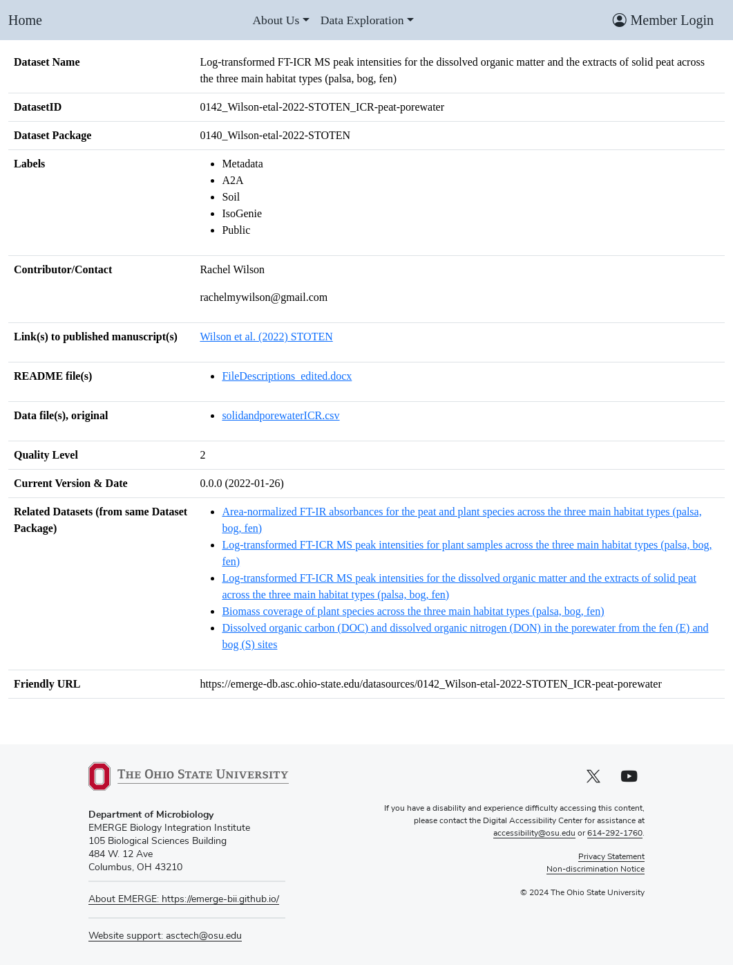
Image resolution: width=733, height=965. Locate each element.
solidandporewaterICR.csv (280, 415)
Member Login (663, 20)
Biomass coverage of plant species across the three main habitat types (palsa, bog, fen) (413, 611)
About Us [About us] (275, 20)
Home (25, 20)
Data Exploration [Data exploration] (362, 20)
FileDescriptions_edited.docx (287, 376)
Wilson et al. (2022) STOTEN (266, 336)
